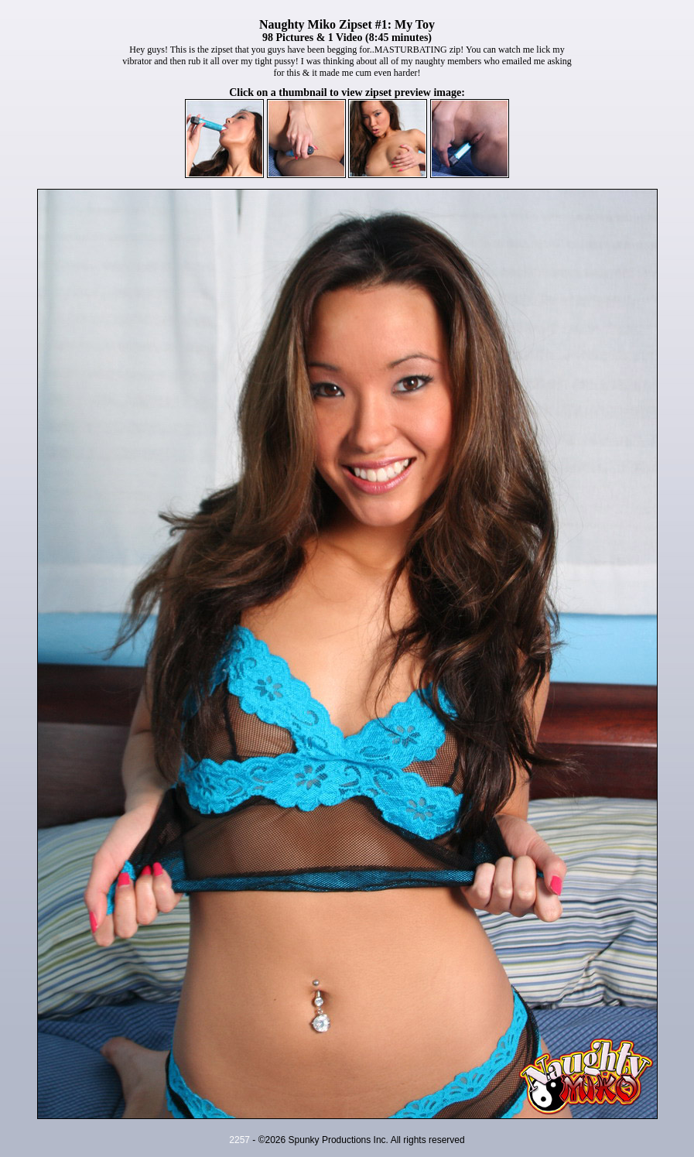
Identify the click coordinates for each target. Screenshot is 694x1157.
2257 (239, 1140)
